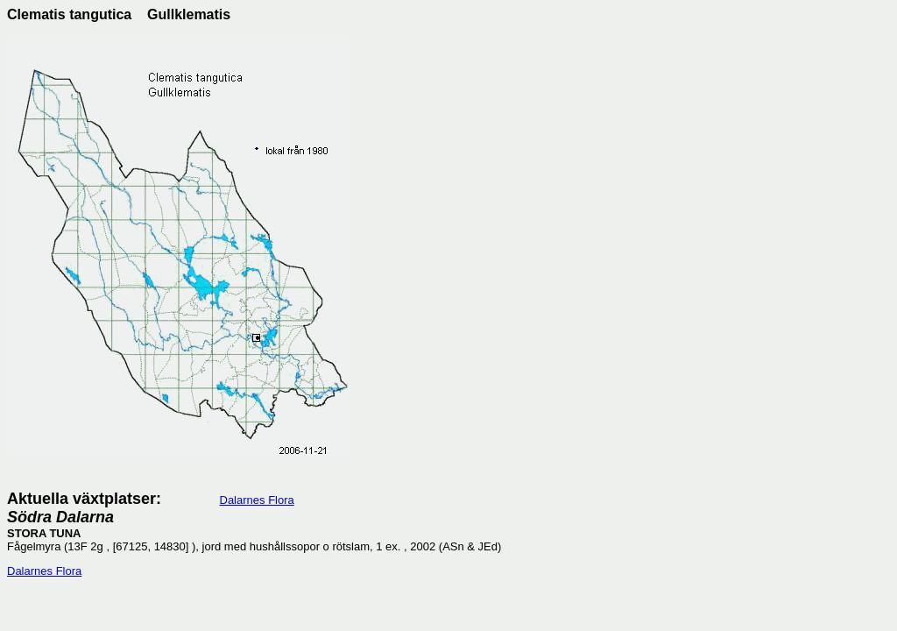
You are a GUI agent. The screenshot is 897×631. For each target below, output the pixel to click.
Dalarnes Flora (257, 500)
